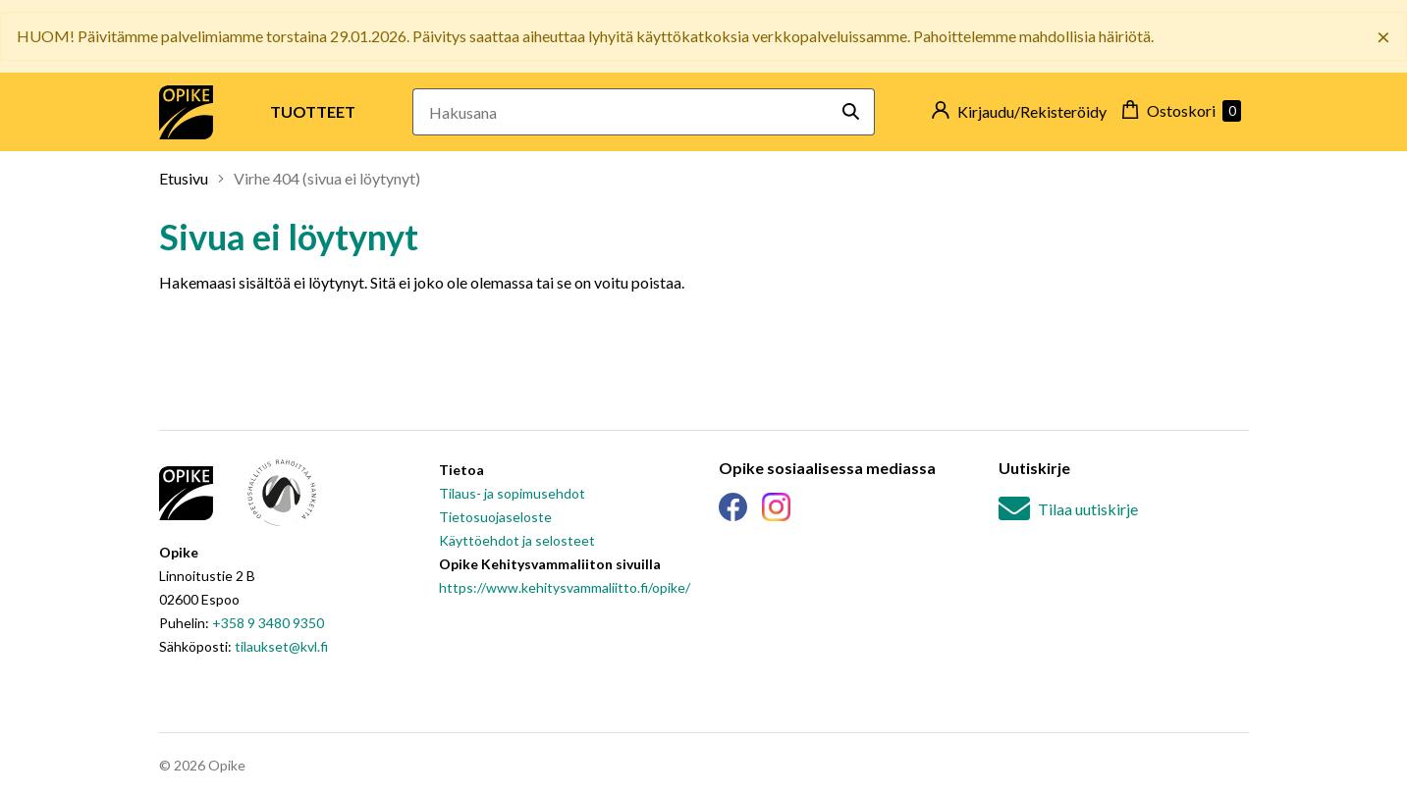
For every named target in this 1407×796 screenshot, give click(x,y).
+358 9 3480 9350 (268, 622)
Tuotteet (312, 111)
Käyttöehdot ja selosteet (517, 540)
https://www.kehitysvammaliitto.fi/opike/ (564, 587)
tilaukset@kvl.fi (281, 646)
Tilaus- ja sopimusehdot (512, 493)
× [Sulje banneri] (1383, 36)
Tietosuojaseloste (495, 516)
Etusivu (183, 178)
